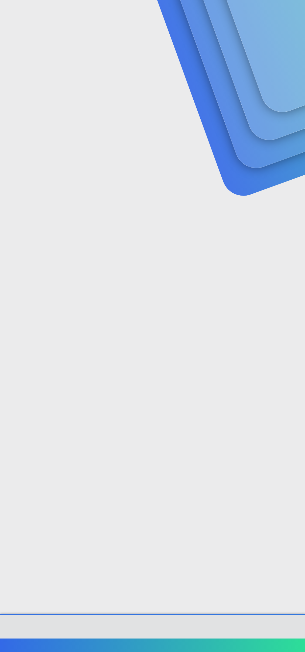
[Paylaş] (289, 130)
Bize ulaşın (174, 645)
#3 (296, 273)
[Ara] (217, 11)
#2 (296, 201)
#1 (296, 130)
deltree (12, 118)
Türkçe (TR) (17, 645)
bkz (289, 357)
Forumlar (110, 10)
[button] (127, 11)
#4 (296, 344)
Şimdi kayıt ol (278, 42)
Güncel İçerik (147, 10)
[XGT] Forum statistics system (153, 633)
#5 (296, 421)
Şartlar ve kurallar (204, 645)
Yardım (264, 645)
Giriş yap (240, 42)
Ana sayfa (283, 645)
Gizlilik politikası (238, 645)
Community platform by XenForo (152, 629)
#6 (296, 493)
